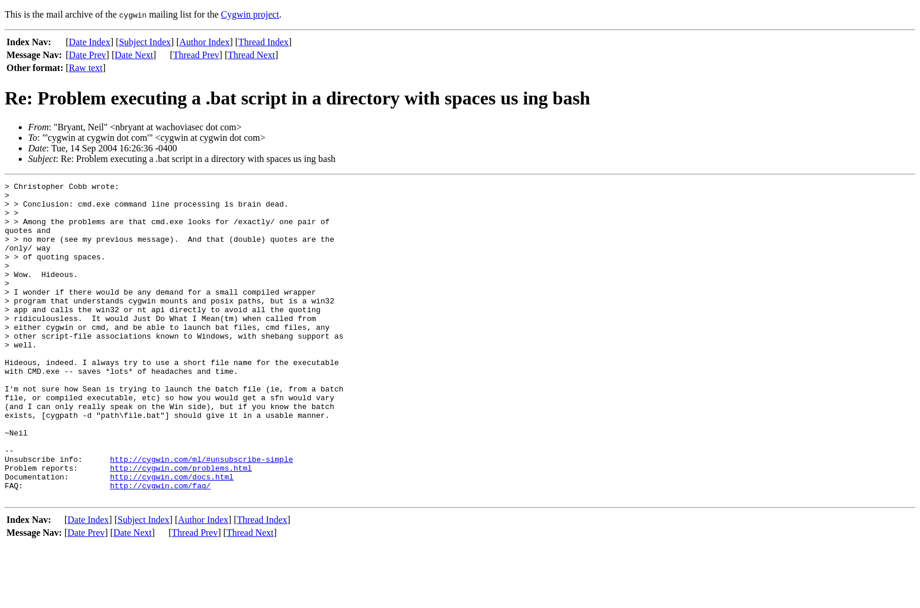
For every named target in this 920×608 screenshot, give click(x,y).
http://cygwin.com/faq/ (160, 547)
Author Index (205, 42)
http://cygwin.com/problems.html (181, 526)
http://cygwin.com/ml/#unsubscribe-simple (201, 515)
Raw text (85, 68)
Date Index (89, 42)
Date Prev (87, 55)
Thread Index (263, 42)
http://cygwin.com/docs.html (172, 536)
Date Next (134, 55)
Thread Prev (196, 55)
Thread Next (251, 55)
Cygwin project (250, 14)
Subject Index (145, 42)
